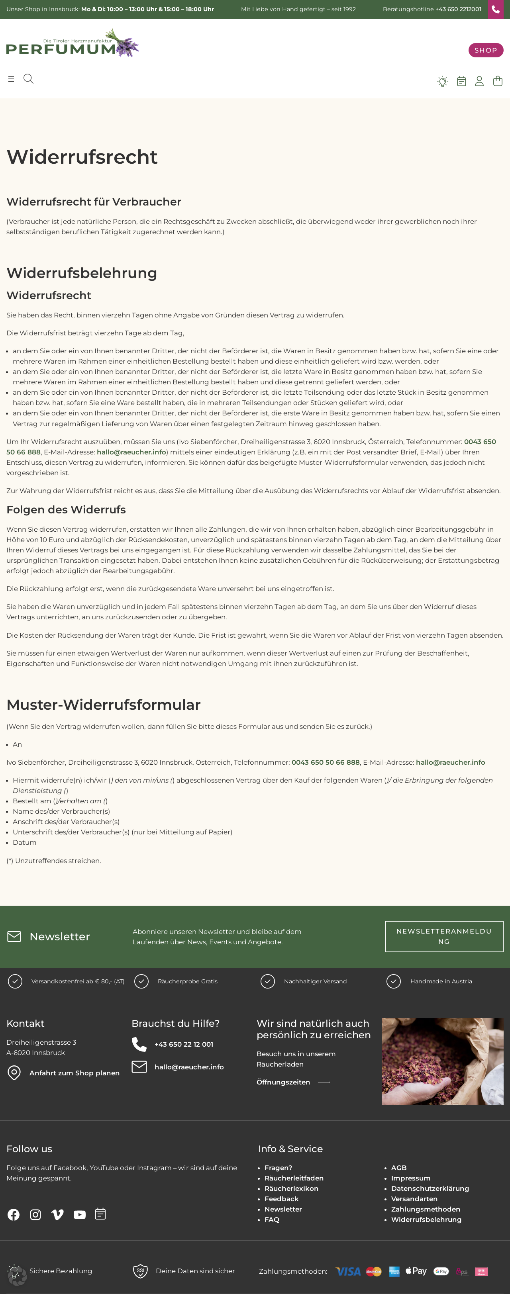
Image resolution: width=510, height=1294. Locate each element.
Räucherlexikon (292, 1188)
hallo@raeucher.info (131, 452)
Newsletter (283, 1210)
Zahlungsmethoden (426, 1210)
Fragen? (278, 1168)
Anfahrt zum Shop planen (74, 1073)
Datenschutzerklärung (430, 1188)
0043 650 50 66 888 (326, 762)
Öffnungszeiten (283, 1082)
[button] (17, 1276)
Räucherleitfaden (294, 1178)
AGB (399, 1168)
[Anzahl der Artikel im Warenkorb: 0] (498, 81)
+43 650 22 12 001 (184, 1045)
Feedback (282, 1199)
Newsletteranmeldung (444, 936)
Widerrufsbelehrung (426, 1220)
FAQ (272, 1220)
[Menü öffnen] (11, 79)
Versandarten (414, 1199)
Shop (486, 50)
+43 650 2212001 (458, 9)
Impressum (411, 1178)
